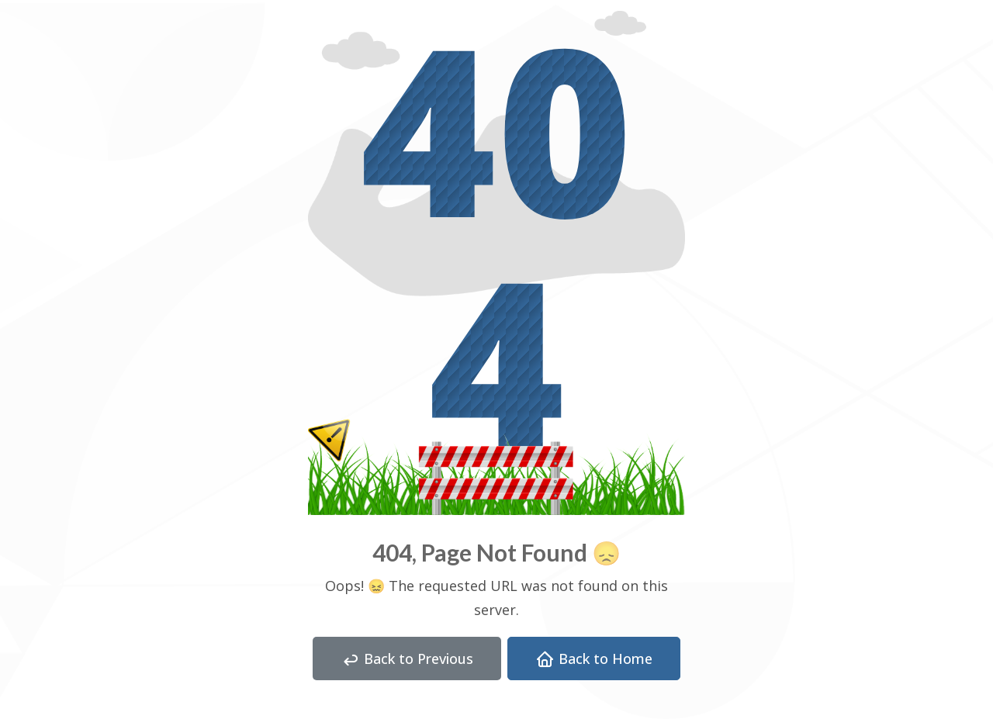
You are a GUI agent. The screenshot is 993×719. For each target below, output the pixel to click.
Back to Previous (407, 659)
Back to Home (593, 659)
